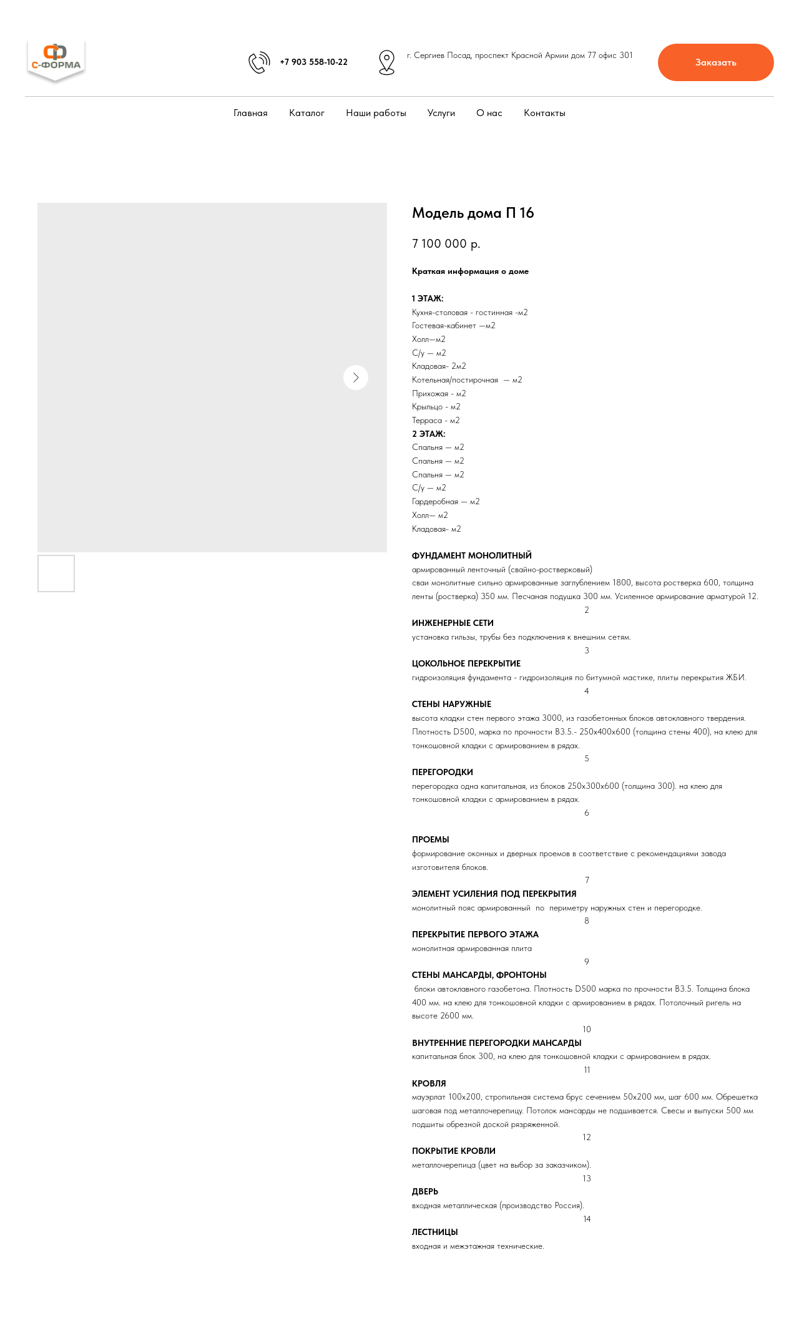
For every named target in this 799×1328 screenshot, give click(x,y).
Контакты (545, 113)
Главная (250, 113)
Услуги (441, 113)
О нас (489, 113)
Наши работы (376, 113)
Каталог (307, 113)
